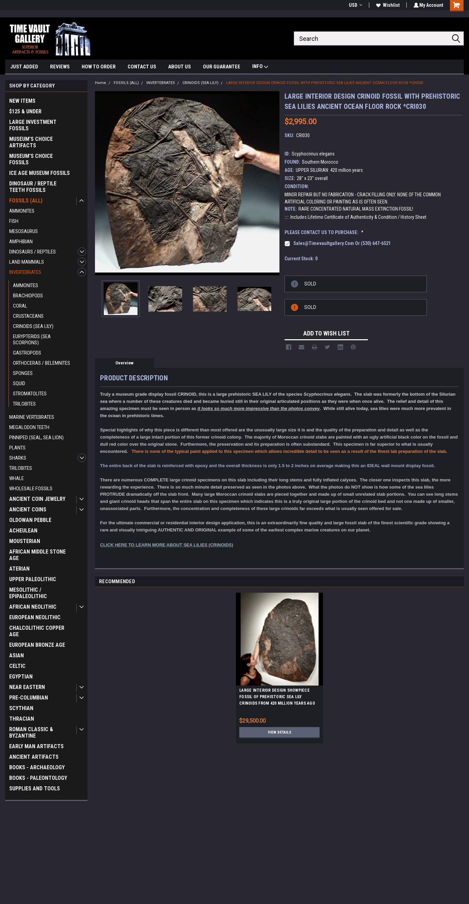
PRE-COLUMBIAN (28, 697)
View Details (279, 732)
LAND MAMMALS (26, 262)
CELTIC (17, 666)
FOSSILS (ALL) (26, 200)
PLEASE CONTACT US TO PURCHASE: (324, 232)
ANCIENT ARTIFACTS (34, 757)
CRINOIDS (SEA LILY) (33, 326)
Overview (124, 362)
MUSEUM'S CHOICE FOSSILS (31, 159)
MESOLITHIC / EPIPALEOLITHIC (28, 593)
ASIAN (16, 655)
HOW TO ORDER (99, 67)
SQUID (19, 383)
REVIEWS (60, 67)
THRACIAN (21, 719)
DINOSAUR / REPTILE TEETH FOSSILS (32, 186)
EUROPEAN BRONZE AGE (37, 645)
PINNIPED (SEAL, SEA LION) (36, 437)
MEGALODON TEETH (29, 427)
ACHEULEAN (23, 530)
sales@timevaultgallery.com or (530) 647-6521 (342, 243)
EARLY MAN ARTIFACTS (36, 746)
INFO (260, 67)
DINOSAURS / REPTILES (32, 252)
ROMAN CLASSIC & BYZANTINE (31, 732)
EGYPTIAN (21, 676)
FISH (13, 221)
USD (354, 5)
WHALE (16, 478)
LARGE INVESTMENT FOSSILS (32, 125)
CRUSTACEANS (28, 316)
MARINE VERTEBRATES (31, 417)
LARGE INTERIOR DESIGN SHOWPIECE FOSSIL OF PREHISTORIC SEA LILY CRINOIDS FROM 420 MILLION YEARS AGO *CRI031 (277, 698)
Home (100, 83)
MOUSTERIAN (24, 541)
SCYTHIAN (21, 708)
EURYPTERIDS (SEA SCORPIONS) (32, 339)
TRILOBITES (24, 404)
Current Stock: (301, 258)
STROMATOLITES (30, 394)
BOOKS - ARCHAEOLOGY (37, 767)
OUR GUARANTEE (221, 67)
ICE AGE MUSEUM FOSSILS (39, 173)
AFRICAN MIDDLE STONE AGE (37, 554)
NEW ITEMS (22, 101)
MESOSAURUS (23, 231)
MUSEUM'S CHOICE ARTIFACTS (31, 142)
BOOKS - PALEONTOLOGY (38, 778)
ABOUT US (179, 67)
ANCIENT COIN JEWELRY (37, 499)
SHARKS (17, 458)
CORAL (20, 306)
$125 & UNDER (25, 111)
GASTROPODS (27, 353)
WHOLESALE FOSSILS (30, 489)
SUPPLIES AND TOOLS (34, 788)
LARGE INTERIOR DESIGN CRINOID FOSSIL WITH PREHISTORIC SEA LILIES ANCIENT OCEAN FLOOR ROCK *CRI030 (324, 83)
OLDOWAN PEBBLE (30, 520)
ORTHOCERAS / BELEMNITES (41, 363)
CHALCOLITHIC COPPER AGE (36, 631)
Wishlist (387, 5)
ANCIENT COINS (27, 509)
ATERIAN (19, 568)
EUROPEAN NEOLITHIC (35, 617)
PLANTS (17, 448)
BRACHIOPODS (28, 296)
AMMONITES (21, 211)
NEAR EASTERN (27, 687)
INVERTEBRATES (25, 272)
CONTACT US (142, 67)
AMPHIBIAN (21, 242)
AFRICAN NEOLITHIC (32, 607)
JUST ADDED (24, 67)
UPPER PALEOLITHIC (32, 579)
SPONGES (23, 373)
